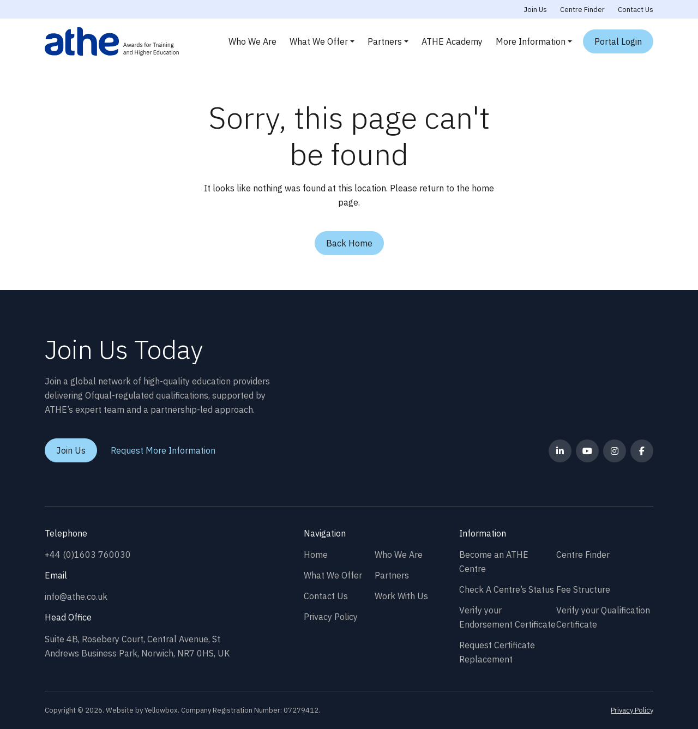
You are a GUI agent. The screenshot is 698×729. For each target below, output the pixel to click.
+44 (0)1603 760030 (88, 554)
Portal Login (618, 41)
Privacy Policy (331, 616)
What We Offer (319, 41)
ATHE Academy (452, 41)
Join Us (535, 9)
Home (316, 554)
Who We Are (252, 41)
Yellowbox (161, 710)
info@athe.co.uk (76, 596)
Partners (385, 41)
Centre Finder (582, 9)
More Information (530, 41)
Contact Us (635, 9)
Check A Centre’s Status (506, 589)
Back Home (349, 243)
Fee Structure (583, 589)
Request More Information (163, 450)
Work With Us (401, 596)
